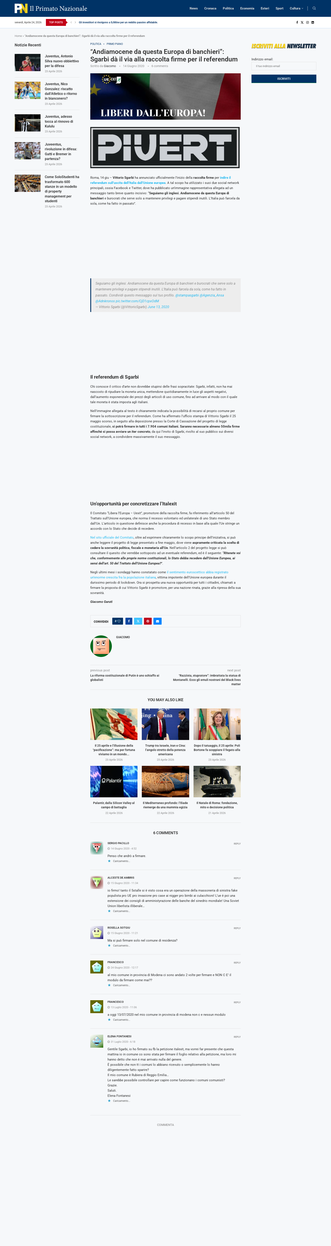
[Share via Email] (157, 621)
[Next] (75, 22)
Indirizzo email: (283, 63)
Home (18, 36)
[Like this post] (118, 621)
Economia (247, 8)
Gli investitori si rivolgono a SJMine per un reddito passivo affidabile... (119, 22)
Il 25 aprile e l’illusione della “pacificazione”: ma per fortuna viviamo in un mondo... (114, 750)
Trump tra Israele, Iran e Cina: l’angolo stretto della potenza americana (165, 750)
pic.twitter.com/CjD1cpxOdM (137, 301)
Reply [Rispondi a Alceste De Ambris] (237, 878)
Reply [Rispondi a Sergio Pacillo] (237, 844)
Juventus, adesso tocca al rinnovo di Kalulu (59, 121)
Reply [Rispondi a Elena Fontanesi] (237, 1037)
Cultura (295, 8)
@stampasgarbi (187, 295)
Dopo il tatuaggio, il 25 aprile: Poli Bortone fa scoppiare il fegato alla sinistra (217, 750)
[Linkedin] (312, 22)
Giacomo (110, 66)
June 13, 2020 (158, 307)
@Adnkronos (105, 301)
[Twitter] (302, 22)
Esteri (265, 8)
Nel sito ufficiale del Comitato (112, 537)
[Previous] (71, 22)
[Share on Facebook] (128, 621)
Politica (228, 8)
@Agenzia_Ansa (212, 295)
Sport (279, 8)
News (194, 8)
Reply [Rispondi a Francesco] (237, 963)
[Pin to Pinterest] (148, 621)
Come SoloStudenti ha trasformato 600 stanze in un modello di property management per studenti (62, 189)
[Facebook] (297, 22)
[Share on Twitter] (138, 621)
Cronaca (210, 8)
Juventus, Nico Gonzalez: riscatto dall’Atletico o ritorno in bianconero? (61, 91)
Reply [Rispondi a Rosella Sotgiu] (237, 928)
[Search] (314, 8)
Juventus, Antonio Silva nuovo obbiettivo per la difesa (62, 61)
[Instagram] (307, 22)
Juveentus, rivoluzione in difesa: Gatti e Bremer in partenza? (61, 151)
